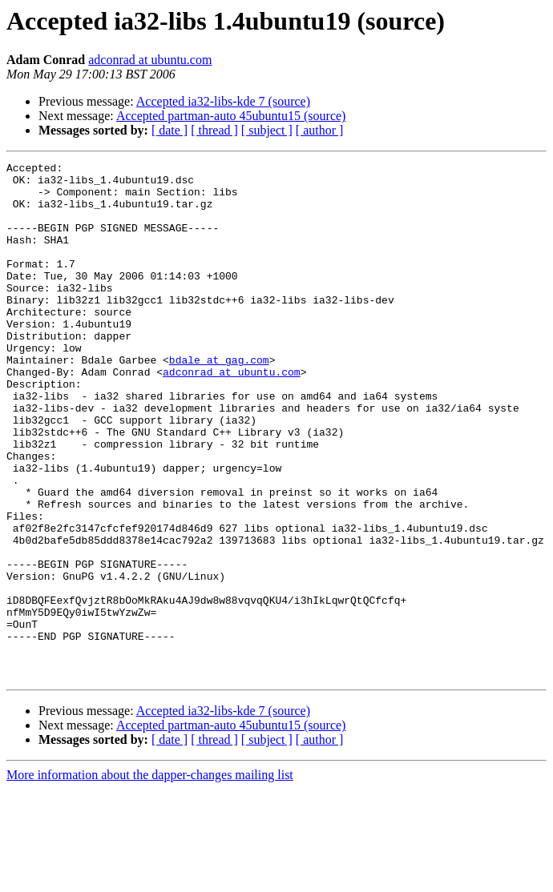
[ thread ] (214, 130)
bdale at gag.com (219, 400)
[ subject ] (267, 130)
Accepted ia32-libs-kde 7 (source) (223, 101)
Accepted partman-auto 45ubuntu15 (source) (231, 116)
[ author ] (320, 130)
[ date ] (169, 130)
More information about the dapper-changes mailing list (149, 878)
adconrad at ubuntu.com (150, 59)
